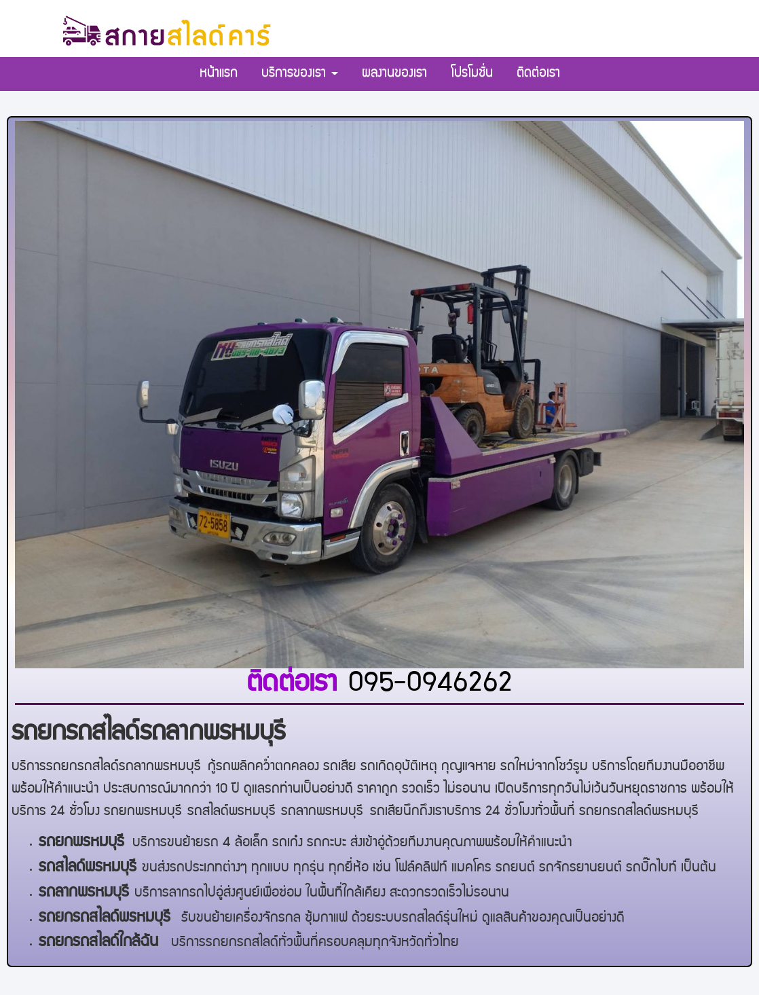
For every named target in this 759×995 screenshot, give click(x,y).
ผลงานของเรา (394, 74)
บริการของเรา (299, 74)
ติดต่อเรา (538, 74)
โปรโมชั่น (472, 74)
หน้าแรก (219, 74)
